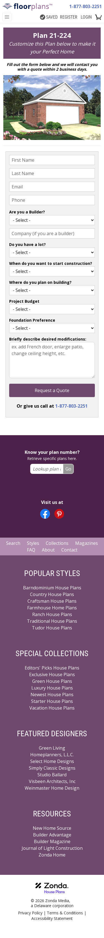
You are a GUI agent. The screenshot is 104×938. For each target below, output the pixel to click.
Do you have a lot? (27, 244)
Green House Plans (52, 681)
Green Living (52, 748)
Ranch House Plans (52, 614)
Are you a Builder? (27, 212)
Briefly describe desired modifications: (47, 339)
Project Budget (24, 301)
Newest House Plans (52, 694)
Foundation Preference (32, 320)
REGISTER (68, 17)
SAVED (49, 17)
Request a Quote (52, 390)
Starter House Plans (52, 701)
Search (13, 543)
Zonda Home (52, 855)
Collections (57, 543)
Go (68, 469)
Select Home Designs (52, 761)
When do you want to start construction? (50, 263)
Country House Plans (52, 594)
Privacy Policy (30, 912)
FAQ (31, 550)
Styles (33, 543)
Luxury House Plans (52, 688)
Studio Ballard (52, 775)
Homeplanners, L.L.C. (52, 755)
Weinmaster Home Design (52, 788)
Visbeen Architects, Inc (52, 781)
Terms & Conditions (65, 912)
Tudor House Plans (52, 628)
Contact (69, 550)
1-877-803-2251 (85, 6)
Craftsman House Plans (52, 601)
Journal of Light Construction (52, 848)
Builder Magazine (52, 841)
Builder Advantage (52, 835)
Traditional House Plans (52, 621)
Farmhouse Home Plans (52, 608)
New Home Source (52, 828)
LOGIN (86, 17)
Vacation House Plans (52, 708)
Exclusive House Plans (52, 674)
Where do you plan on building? (40, 282)
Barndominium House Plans (52, 588)
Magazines (86, 543)
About (48, 550)
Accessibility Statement (52, 918)
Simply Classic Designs (52, 768)
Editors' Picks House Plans (52, 668)
